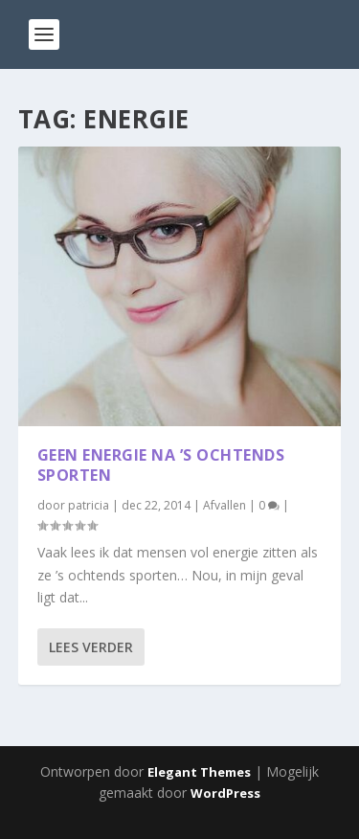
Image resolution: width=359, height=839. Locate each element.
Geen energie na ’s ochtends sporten (161, 465)
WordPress (225, 793)
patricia (88, 505)
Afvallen (224, 505)
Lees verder (91, 647)
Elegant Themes (199, 772)
